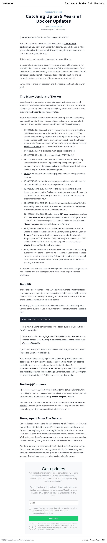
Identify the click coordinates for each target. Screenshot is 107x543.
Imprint (85, 540)
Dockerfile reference (53, 368)
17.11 (26, 159)
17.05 (26, 151)
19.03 (26, 203)
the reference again (43, 437)
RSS (103, 540)
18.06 (26, 181)
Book (90, 3)
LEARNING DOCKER (55, 27)
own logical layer (54, 166)
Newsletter (99, 3)
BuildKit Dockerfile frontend (36, 371)
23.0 (26, 228)
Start (67, 3)
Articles (82, 3)
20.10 (26, 214)
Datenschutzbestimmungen (46, 529)
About (74, 3)
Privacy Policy (95, 540)
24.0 (26, 249)
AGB (73, 527)
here (59, 358)
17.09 (26, 155)
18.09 (26, 188)
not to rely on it (75, 339)
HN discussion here (32, 146)
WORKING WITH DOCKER (53, 12)
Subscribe (53, 518)
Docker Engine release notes (45, 112)
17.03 (26, 130)
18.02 (26, 173)
